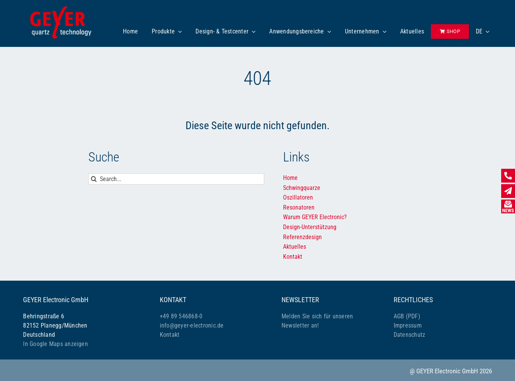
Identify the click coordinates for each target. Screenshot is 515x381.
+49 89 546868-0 (181, 316)
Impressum (408, 325)
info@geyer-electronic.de (192, 325)
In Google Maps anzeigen (55, 344)
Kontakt (170, 334)
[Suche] (93, 179)
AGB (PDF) (407, 316)
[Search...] (176, 179)
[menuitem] (483, 31)
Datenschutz (410, 334)
